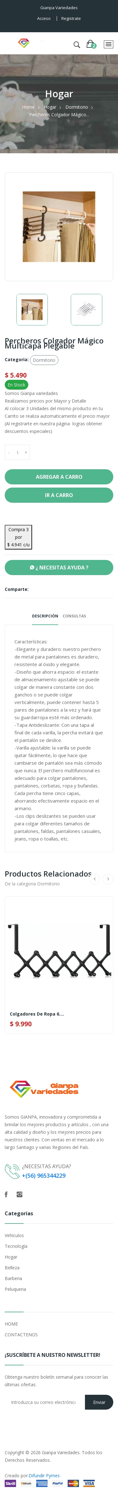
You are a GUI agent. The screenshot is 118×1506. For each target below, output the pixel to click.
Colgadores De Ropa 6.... (37, 1014)
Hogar (50, 107)
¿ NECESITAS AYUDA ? (59, 567)
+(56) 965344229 (43, 1175)
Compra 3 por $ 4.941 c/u (18, 537)
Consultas (74, 616)
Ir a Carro (59, 495)
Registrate (71, 18)
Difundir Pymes (44, 1476)
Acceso (44, 18)
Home (28, 107)
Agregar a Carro (59, 476)
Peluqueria (15, 1289)
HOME (11, 1324)
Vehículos (14, 1235)
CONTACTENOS (21, 1335)
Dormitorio (76, 107)
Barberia (13, 1278)
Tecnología (16, 1246)
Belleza (12, 1268)
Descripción (45, 616)
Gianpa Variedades (61, 1452)
